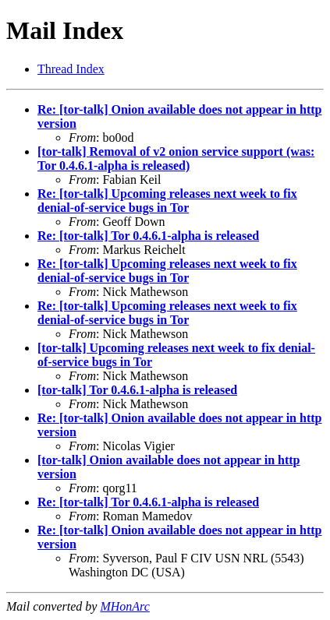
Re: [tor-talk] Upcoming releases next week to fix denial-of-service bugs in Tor (167, 200)
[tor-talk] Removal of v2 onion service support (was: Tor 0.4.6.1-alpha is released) (175, 158)
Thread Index (71, 69)
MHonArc (124, 606)
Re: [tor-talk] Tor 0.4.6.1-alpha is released (148, 235)
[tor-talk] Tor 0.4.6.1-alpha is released (137, 389)
